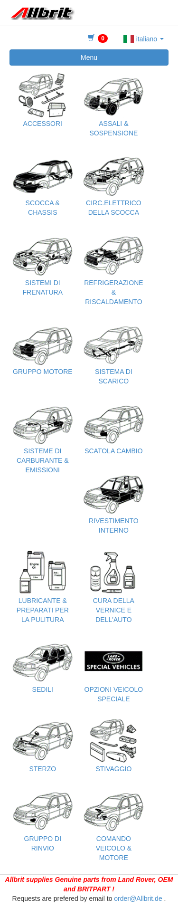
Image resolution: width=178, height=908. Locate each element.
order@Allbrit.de (138, 898)
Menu (89, 57)
